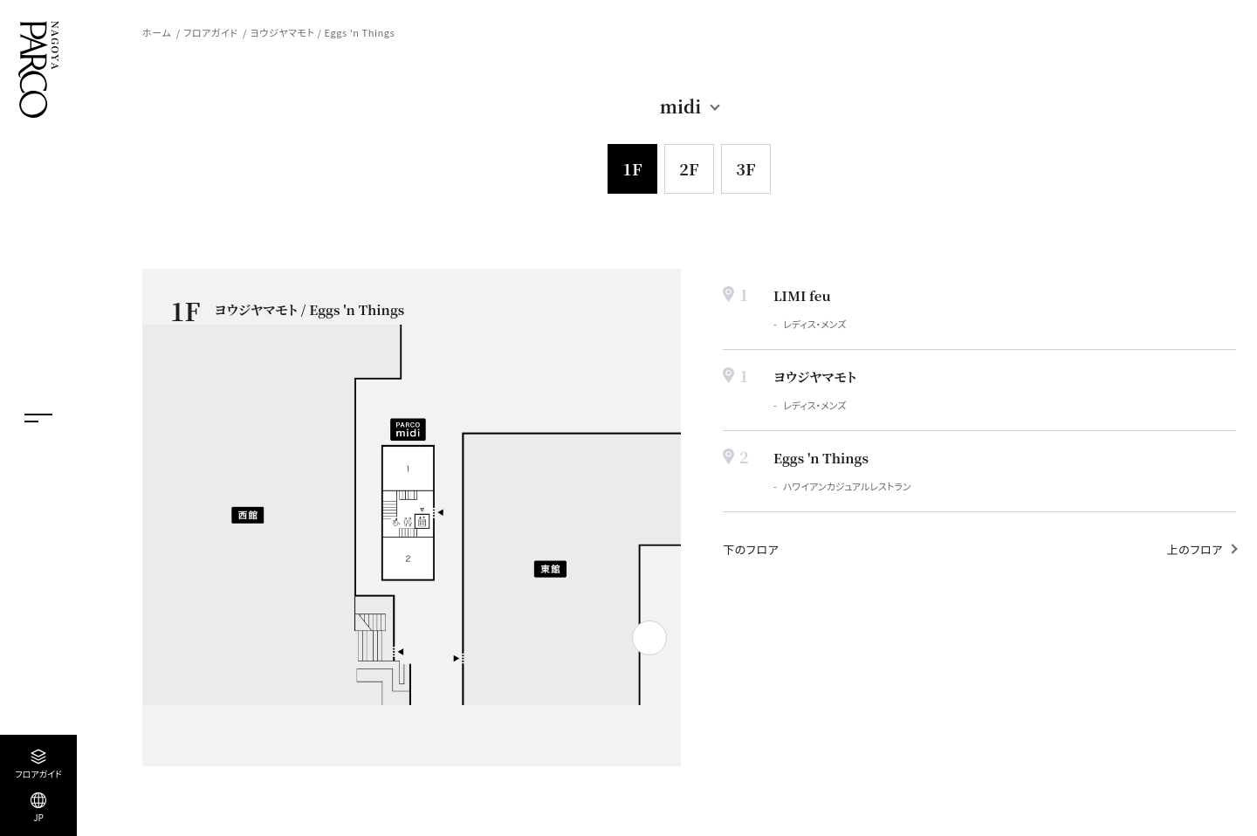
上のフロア (1195, 549)
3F (745, 168)
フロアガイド (210, 32)
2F (688, 168)
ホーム (156, 32)
